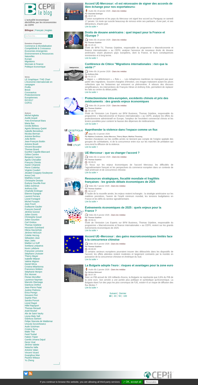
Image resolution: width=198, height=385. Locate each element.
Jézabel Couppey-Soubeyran (39, 173)
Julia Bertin (30, 139)
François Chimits (33, 162)
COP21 (28, 103)
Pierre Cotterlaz (32, 167)
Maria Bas (29, 123)
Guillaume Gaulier (33, 206)
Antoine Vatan (31, 350)
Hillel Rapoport (32, 305)
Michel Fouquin (32, 201)
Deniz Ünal (30, 342)
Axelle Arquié (31, 118)
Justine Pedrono (32, 290)
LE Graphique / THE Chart (37, 79)
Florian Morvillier (33, 277)
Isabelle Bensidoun (34, 131)
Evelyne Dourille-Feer (35, 183)
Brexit (27, 90)
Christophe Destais (34, 180)
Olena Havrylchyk (33, 230)
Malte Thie (30, 331)
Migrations (30, 61)
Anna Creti (30, 175)
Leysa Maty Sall (32, 316)
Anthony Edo (31, 188)
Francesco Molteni (33, 269)
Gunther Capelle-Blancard (37, 152)
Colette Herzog (32, 235)
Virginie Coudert (32, 170)
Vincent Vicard (32, 352)
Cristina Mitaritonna (34, 266)
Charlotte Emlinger (34, 191)
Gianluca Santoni (33, 318)
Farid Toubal (31, 334)
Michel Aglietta (32, 115)
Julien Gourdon (32, 219)
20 (115, 296)
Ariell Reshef (31, 311)
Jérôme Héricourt (33, 232)
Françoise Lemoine (34, 251)
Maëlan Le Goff (32, 243)
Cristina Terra (31, 329)
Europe (28, 59)
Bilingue (29, 30)
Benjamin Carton (33, 157)
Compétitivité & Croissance (38, 48)
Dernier (122, 293)
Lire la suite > (91, 26)
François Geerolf (33, 209)
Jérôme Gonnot (32, 212)
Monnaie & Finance (34, 64)
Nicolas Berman (32, 133)
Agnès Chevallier (33, 160)
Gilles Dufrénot (32, 186)
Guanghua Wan (32, 355)
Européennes (31, 97)
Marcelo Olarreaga (34, 282)
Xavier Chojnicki (32, 165)
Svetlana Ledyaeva (34, 245)
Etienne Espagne (33, 193)
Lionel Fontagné (32, 199)
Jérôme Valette (32, 344)
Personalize (151, 382)
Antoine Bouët (31, 144)
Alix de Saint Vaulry (34, 313)
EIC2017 (29, 100)
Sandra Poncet (32, 300)
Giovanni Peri (31, 295)
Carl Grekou (30, 222)
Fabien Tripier (31, 337)
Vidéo (89, 40)
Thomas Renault (33, 308)
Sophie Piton (31, 298)
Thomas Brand (32, 149)
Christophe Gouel (33, 217)
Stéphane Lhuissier (34, 253)
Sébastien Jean (32, 238)
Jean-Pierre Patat (33, 287)
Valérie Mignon (32, 261)
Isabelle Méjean (32, 258)
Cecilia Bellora (32, 126)
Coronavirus (30, 92)
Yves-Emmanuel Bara (35, 120)
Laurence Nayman (33, 279)
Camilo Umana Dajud (35, 339)
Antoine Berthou (32, 136)
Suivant (113, 293)
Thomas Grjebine (33, 225)
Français (39, 30)
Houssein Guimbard (34, 227)
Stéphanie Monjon (33, 272)
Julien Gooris (31, 214)
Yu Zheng (29, 360)
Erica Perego (31, 292)
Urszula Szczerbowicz (35, 324)
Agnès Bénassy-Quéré (36, 128)
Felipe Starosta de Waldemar (39, 321)
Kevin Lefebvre (32, 248)
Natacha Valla (31, 347)
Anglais (48, 30)
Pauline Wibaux (32, 357)
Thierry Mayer (31, 256)
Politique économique (35, 66)
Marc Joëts (30, 240)
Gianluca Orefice (33, 285)
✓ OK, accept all (132, 382)
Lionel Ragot (31, 303)
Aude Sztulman (32, 326)
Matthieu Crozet (32, 178)
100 (125, 296)
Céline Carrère (32, 154)
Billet (89, 134)
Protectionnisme (32, 95)
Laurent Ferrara (32, 196)
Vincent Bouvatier (33, 146)
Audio (89, 11)
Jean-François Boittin (35, 141)
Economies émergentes (36, 51)
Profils (28, 87)
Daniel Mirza (31, 264)
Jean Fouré (30, 204)
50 (119, 296)
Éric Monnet (30, 274)
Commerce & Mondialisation (38, 46)
